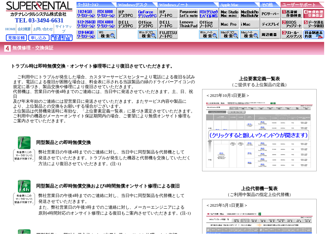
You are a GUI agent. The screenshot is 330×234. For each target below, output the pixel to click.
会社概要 (24, 29)
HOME (10, 29)
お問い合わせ (43, 29)
